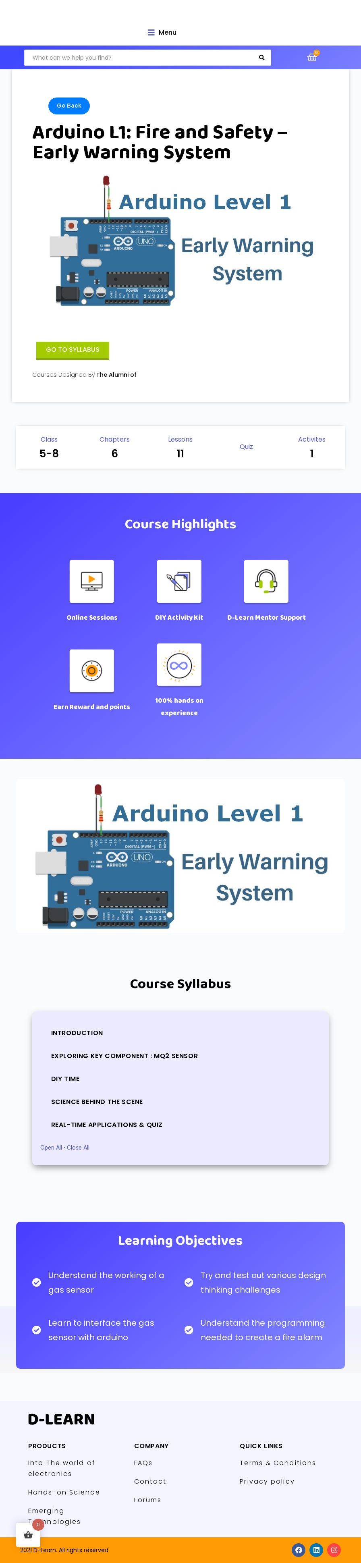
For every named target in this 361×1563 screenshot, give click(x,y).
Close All (78, 1147)
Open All (51, 1147)
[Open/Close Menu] (162, 32)
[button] (72, 351)
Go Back (69, 105)
